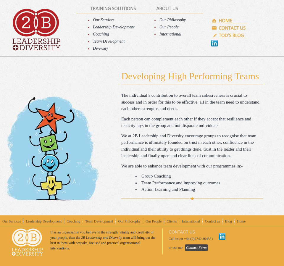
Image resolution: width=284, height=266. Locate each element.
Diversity (100, 48)
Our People (169, 27)
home (36, 29)
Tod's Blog (229, 35)
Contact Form (196, 248)
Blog (228, 221)
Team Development (109, 41)
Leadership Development (113, 27)
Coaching (101, 34)
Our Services (103, 20)
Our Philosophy (172, 20)
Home (229, 21)
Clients (172, 221)
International (170, 34)
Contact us (229, 28)
